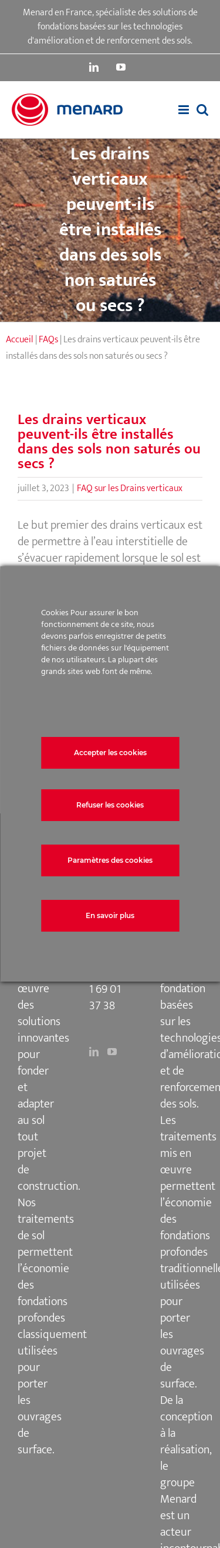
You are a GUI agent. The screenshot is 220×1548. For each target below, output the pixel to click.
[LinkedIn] (94, 1051)
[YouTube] (112, 1051)
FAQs (48, 340)
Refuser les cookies (110, 804)
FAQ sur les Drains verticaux (129, 488)
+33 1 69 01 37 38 (107, 989)
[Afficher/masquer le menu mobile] (184, 110)
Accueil (19, 340)
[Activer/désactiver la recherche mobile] (202, 110)
